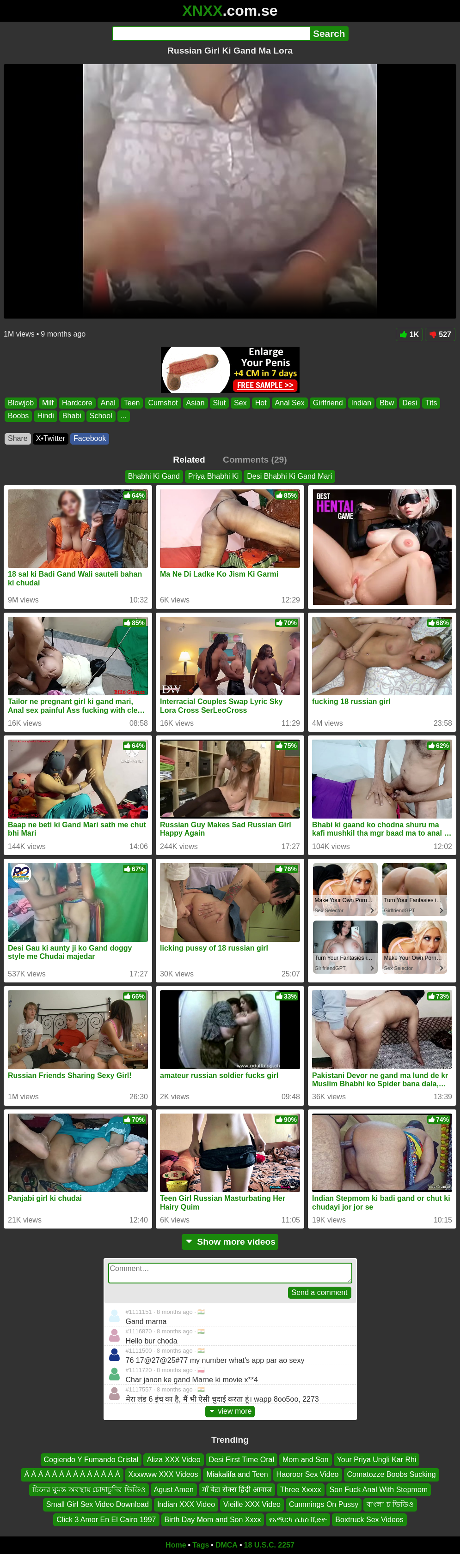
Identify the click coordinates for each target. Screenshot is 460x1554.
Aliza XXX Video (173, 1460)
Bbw (387, 403)
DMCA (226, 1545)
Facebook (90, 438)
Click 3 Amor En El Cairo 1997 (106, 1519)
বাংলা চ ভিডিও (390, 1504)
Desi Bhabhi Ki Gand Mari (289, 476)
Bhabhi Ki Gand (154, 476)
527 (440, 334)
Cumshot (163, 403)
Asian (195, 403)
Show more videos (230, 1242)
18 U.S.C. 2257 (269, 1545)
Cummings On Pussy (323, 1504)
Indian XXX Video (186, 1504)
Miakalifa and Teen (237, 1474)
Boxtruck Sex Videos (369, 1519)
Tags (200, 1545)
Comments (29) (255, 459)
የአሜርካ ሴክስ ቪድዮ (298, 1519)
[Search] (211, 33)
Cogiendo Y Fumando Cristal (91, 1460)
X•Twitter (50, 438)
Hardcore (77, 403)
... (124, 416)
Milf (48, 403)
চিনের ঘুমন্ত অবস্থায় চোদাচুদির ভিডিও (89, 1490)
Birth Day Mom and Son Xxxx (213, 1519)
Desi (409, 403)
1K (409, 334)
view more (230, 1411)
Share (18, 438)
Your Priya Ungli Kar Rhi (377, 1460)
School (101, 416)
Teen (132, 403)
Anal (108, 403)
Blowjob (21, 403)
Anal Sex (290, 403)
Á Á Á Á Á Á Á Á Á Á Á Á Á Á (72, 1474)
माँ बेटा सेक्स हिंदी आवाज (237, 1490)
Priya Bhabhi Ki (213, 476)
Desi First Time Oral (241, 1460)
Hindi (45, 416)
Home (176, 1545)
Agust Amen (174, 1490)
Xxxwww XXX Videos (163, 1474)
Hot (261, 403)
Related (189, 459)
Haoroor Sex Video (307, 1474)
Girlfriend (328, 403)
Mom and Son (305, 1460)
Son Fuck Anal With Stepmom (379, 1490)
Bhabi (71, 416)
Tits (431, 403)
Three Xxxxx (300, 1490)
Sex (240, 403)
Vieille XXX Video (252, 1504)
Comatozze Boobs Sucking (391, 1474)
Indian (361, 403)
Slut (219, 403)
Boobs (18, 416)
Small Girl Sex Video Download (97, 1504)
